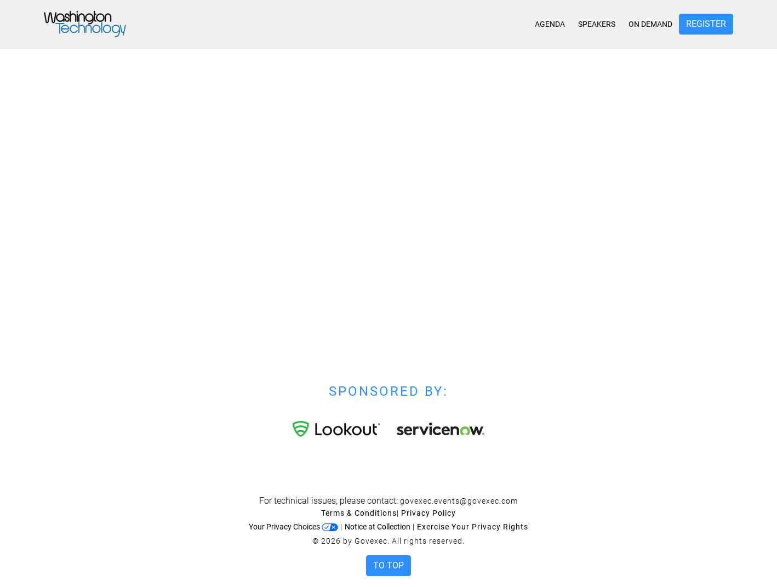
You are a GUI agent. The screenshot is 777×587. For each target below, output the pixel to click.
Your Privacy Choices (293, 526)
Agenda (550, 24)
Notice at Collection (377, 526)
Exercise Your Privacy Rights (472, 526)
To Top (388, 565)
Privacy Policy (428, 513)
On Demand (650, 24)
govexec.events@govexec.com (459, 501)
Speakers (596, 24)
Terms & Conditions (359, 513)
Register (706, 24)
